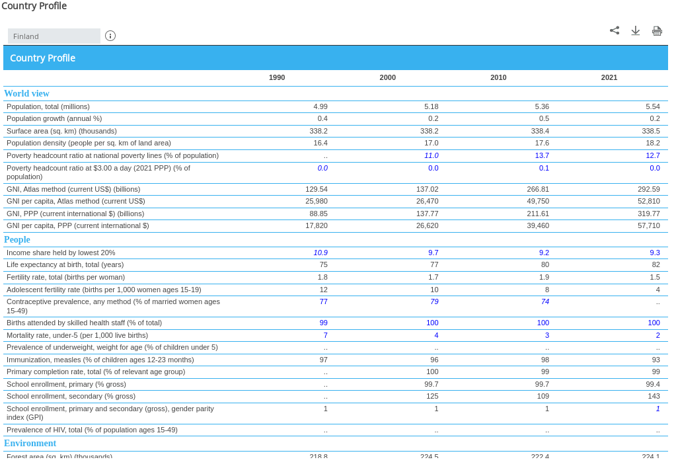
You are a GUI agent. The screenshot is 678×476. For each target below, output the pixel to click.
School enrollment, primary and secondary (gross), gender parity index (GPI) (110, 413)
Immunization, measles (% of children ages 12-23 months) (100, 360)
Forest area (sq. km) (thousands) (59, 457)
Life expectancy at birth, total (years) (65, 264)
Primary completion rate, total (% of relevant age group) (96, 372)
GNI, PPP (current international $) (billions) (75, 214)
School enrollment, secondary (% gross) (71, 396)
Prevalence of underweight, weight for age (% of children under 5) (112, 347)
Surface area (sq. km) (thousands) (62, 131)
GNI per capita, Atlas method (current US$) (76, 201)
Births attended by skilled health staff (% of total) (84, 323)
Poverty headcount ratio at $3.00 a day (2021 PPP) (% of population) (98, 172)
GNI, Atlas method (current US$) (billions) (73, 189)
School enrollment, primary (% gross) (66, 384)
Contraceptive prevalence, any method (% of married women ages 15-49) (113, 306)
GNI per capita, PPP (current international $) (78, 225)
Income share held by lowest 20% (61, 253)
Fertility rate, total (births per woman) (66, 277)
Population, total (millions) (48, 106)
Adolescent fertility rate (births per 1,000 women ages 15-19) (104, 290)
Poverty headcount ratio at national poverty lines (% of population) (113, 155)
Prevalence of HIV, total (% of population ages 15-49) (92, 430)
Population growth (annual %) (54, 118)
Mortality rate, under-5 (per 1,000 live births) (77, 335)
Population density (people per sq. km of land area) (89, 143)
